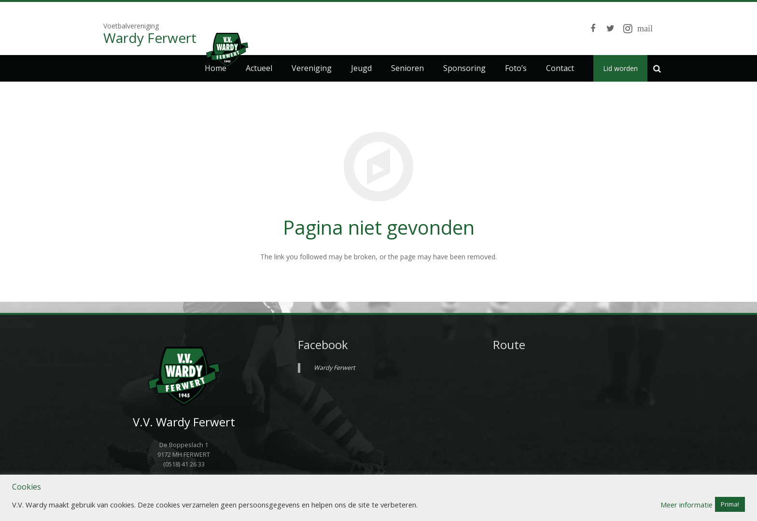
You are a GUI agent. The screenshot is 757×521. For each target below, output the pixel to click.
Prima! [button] (730, 504)
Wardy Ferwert (334, 368)
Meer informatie (686, 504)
